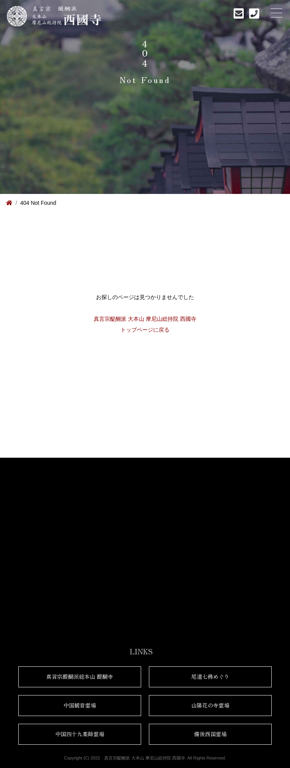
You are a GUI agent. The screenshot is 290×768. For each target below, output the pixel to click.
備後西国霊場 (210, 734)
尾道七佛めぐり (210, 676)
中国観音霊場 (79, 705)
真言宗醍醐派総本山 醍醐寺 (79, 676)
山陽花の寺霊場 (210, 705)
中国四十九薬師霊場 (79, 734)
